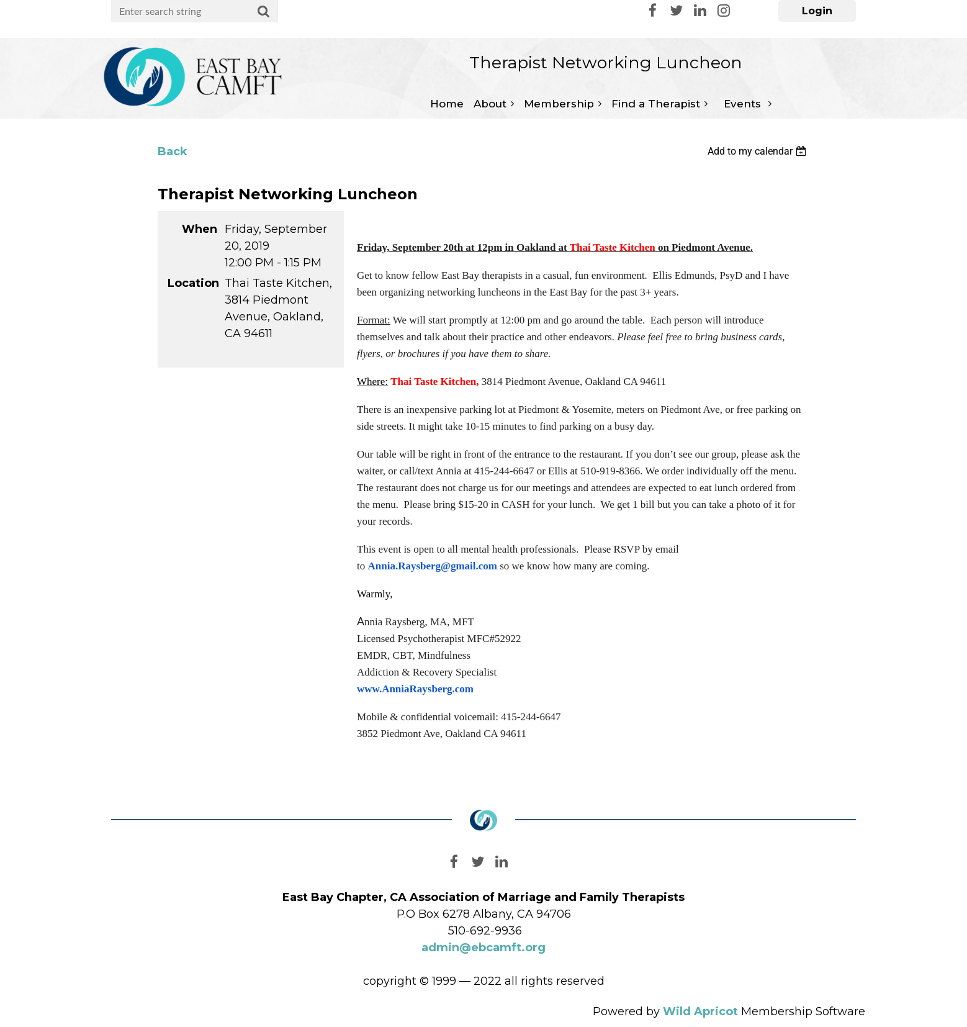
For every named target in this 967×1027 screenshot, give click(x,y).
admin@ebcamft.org (483, 947)
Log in (817, 11)
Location (192, 283)
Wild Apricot (700, 1011)
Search (264, 12)
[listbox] (758, 151)
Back (172, 151)
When (199, 229)
